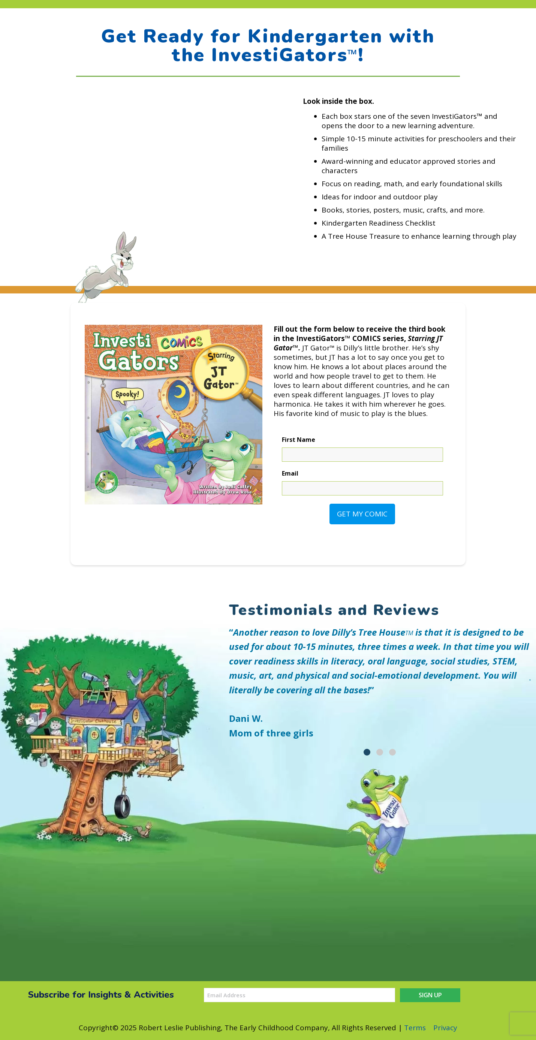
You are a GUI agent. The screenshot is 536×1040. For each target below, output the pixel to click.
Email (290, 473)
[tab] (367, 752)
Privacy (445, 1028)
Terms (415, 1028)
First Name (298, 439)
